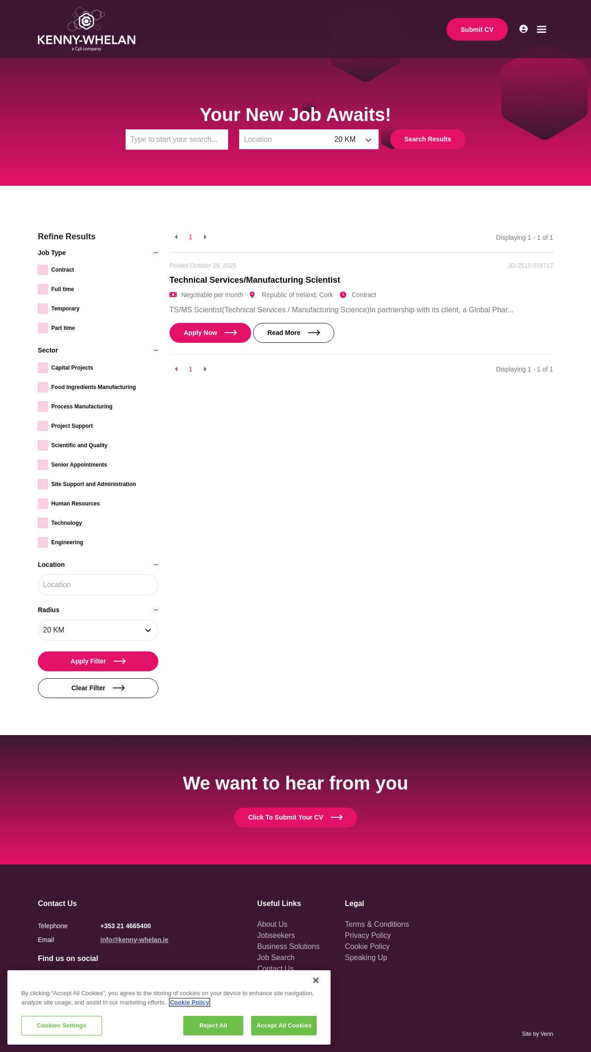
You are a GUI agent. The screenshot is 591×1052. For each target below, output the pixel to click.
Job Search (276, 957)
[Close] (316, 980)
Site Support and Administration (93, 484)
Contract (62, 270)
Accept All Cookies (284, 1025)
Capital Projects (72, 368)
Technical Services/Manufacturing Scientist (254, 280)
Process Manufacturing (82, 406)
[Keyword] (177, 139)
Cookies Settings (62, 1025)
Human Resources (75, 503)
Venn (547, 1034)
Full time (62, 289)
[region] (169, 1007)
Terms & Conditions (377, 924)
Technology (66, 523)
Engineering (67, 542)
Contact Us (275, 969)
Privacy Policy (368, 935)
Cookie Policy (367, 946)
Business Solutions (288, 946)
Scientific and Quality (79, 445)
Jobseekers (276, 935)
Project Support (72, 426)
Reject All (213, 1025)
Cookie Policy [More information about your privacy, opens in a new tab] (189, 1002)
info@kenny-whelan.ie (134, 939)
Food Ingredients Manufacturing (93, 387)
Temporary (65, 308)
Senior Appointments (79, 465)
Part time (63, 328)
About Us (272, 924)
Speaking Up (366, 957)
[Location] (284, 139)
